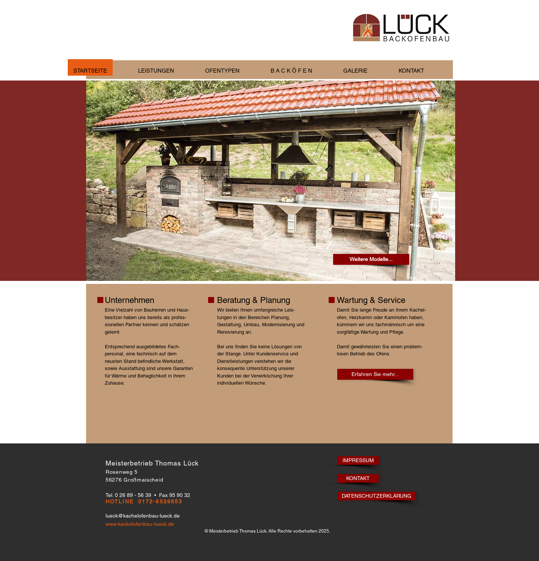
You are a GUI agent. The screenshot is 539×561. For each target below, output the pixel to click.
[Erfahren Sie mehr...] (375, 374)
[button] (166, 70)
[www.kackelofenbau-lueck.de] (172, 524)
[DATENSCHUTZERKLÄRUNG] (376, 496)
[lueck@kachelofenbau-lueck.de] (147, 515)
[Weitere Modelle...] (371, 259)
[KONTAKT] (358, 478)
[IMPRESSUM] (358, 460)
